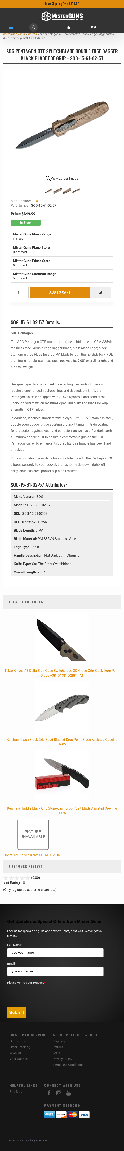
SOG (36, 201)
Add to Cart (59, 292)
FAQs (56, 1053)
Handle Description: (29, 555)
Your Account (19, 1059)
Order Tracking (20, 1047)
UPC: (18, 522)
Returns (58, 1047)
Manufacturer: (25, 497)
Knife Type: (23, 564)
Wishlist (15, 1053)
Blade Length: (25, 530)
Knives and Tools (14, 34)
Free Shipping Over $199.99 (62, 4)
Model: (19, 505)
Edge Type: (22, 547)
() (94, 27)
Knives (32, 34)
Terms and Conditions (68, 1065)
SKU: (18, 514)
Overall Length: (26, 572)
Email (11, 963)
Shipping (59, 1041)
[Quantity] (20, 292)
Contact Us (17, 1041)
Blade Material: (26, 539)
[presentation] (39, 994)
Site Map (16, 1092)
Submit (16, 1012)
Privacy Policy (62, 1059)
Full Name (14, 944)
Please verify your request (26, 982)
